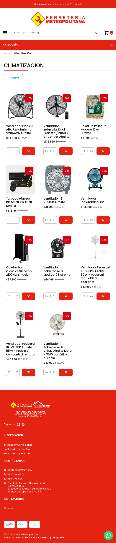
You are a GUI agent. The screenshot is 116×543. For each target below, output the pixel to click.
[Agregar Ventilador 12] (66, 224)
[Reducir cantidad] (9, 151)
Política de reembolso (17, 449)
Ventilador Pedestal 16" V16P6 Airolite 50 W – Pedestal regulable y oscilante (95, 279)
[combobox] (55, 32)
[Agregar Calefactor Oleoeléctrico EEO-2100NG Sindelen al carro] (28, 300)
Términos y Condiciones (18, 444)
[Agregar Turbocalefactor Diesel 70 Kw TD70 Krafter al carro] (28, 224)
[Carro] (108, 32)
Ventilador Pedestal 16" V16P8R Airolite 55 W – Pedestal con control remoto (20, 353)
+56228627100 (14, 474)
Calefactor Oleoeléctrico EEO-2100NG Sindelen (19, 275)
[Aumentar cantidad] (17, 151)
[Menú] (5, 32)
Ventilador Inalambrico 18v (92, 204)
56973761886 (13, 478)
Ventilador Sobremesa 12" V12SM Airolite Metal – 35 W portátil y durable (57, 355)
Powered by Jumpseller (51, 537)
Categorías (58, 44)
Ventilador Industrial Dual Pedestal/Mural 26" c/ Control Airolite (57, 131)
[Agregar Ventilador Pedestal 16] (103, 300)
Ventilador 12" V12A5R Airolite (54, 204)
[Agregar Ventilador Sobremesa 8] (66, 300)
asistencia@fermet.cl (18, 470)
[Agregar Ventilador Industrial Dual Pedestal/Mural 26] (66, 151)
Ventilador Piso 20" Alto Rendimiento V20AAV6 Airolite (20, 129)
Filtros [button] (13, 77)
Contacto (9, 508)
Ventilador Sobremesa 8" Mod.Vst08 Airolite (56, 275)
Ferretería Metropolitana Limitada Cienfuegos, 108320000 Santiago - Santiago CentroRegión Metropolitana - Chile (27, 487)
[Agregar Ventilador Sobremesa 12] (66, 376)
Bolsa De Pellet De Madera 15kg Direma (93, 129)
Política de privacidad (17, 453)
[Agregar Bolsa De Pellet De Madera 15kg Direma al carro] (103, 151)
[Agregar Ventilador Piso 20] (28, 151)
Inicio (7, 53)
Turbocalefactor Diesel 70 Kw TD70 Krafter (19, 206)
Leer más (77, 4)
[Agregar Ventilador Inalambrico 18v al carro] (103, 224)
